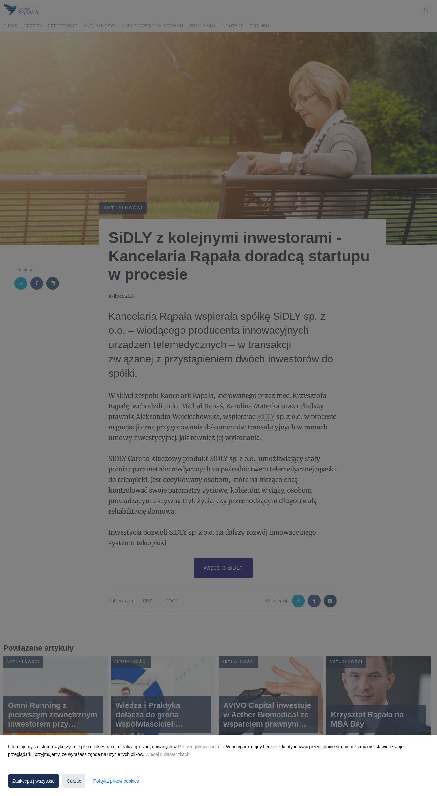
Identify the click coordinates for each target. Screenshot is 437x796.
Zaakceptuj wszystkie (33, 781)
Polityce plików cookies (201, 746)
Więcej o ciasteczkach (167, 754)
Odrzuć (74, 781)
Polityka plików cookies (116, 781)
